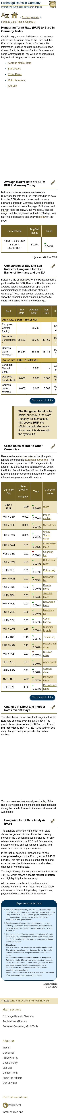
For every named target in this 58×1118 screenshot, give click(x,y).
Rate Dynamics (16, 80)
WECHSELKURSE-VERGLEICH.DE (30, 1000)
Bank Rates (14, 68)
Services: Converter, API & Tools (20, 1026)
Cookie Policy (10, 1062)
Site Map (7, 1067)
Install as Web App (13, 1112)
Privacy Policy (10, 1057)
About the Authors (12, 1078)
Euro (46, 506)
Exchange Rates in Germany (18, 1016)
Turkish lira (49, 637)
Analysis (12, 86)
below (42, 217)
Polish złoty (49, 570)
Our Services (10, 1083)
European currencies (36, 459)
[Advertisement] (30, 117)
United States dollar (46, 535)
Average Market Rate (19, 63)
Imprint (6, 1047)
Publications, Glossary (15, 1021)
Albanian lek (49, 662)
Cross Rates (15, 74)
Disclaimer (8, 1052)
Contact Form (10, 1072)
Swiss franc (49, 525)
